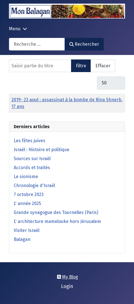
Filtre (81, 65)
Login (67, 286)
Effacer (103, 65)
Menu (14, 28)
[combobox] (37, 44)
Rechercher (84, 44)
